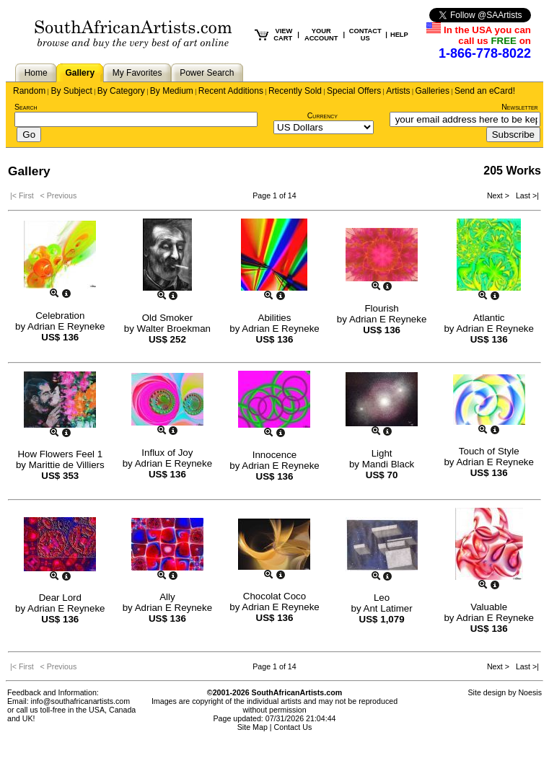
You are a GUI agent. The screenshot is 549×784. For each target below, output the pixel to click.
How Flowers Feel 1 (59, 454)
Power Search (207, 73)
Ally (167, 596)
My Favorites (137, 73)
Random (29, 91)
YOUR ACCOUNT (321, 34)
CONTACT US (365, 34)
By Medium (171, 91)
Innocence (274, 454)
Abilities (274, 317)
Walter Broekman (174, 328)
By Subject (71, 91)
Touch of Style (489, 451)
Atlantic (489, 317)
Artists (398, 91)
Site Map (252, 727)
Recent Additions (230, 91)
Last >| (525, 195)
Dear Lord (60, 597)
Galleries (432, 91)
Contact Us (293, 727)
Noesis (530, 692)
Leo (382, 597)
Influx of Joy (167, 452)
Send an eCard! (484, 91)
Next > (499, 195)
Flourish (381, 308)
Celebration (59, 315)
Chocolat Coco (274, 596)
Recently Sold (295, 91)
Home (36, 73)
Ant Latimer (388, 608)
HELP (399, 34)
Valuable (488, 607)
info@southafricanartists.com (81, 701)
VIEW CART (282, 34)
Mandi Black (388, 464)
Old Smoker (167, 317)
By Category (121, 91)
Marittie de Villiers (67, 464)
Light (382, 453)
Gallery (80, 73)
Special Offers (354, 91)
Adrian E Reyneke (66, 326)
